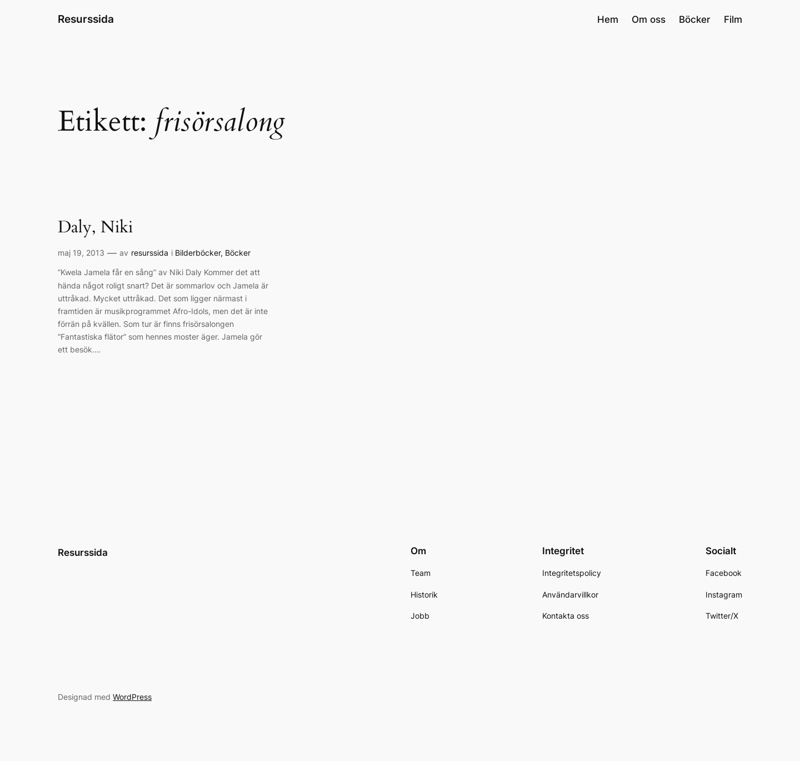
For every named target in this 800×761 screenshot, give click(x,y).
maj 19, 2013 (81, 252)
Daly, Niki (95, 228)
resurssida (149, 252)
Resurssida (86, 19)
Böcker (238, 252)
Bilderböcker (198, 252)
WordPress (132, 697)
